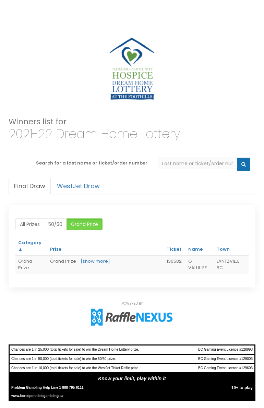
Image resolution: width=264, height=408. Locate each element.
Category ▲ (29, 245)
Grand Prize (84, 224)
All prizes (30, 224)
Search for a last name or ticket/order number (91, 163)
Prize (55, 249)
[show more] (95, 261)
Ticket (174, 249)
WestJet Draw (78, 186)
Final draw (29, 186)
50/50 (55, 224)
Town (223, 249)
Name (195, 249)
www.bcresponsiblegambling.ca (37, 396)
